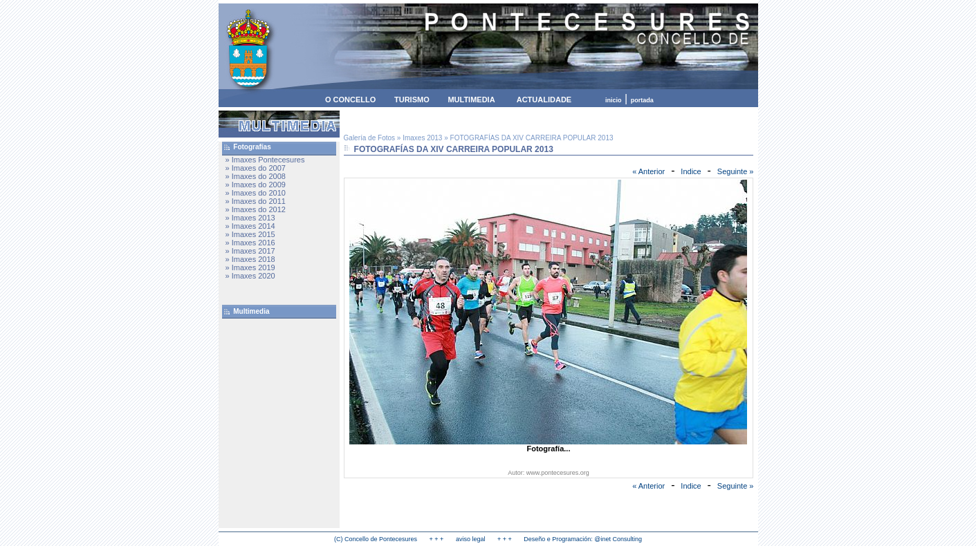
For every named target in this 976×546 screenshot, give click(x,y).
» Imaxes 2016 (250, 242)
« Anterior (648, 171)
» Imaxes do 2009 (255, 184)
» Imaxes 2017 (250, 251)
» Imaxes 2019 (250, 267)
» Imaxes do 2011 (255, 201)
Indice (691, 171)
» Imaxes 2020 (250, 276)
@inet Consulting (618, 539)
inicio (613, 100)
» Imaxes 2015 (250, 234)
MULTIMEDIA (471, 99)
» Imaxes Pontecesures (265, 160)
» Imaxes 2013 (250, 218)
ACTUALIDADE (544, 99)
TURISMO (412, 99)
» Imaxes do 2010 (255, 193)
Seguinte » (735, 171)
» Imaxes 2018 (250, 259)
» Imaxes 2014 (250, 226)
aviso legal (471, 539)
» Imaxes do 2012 (255, 209)
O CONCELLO (350, 99)
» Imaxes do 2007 (255, 168)
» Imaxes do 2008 (255, 176)
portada (642, 100)
